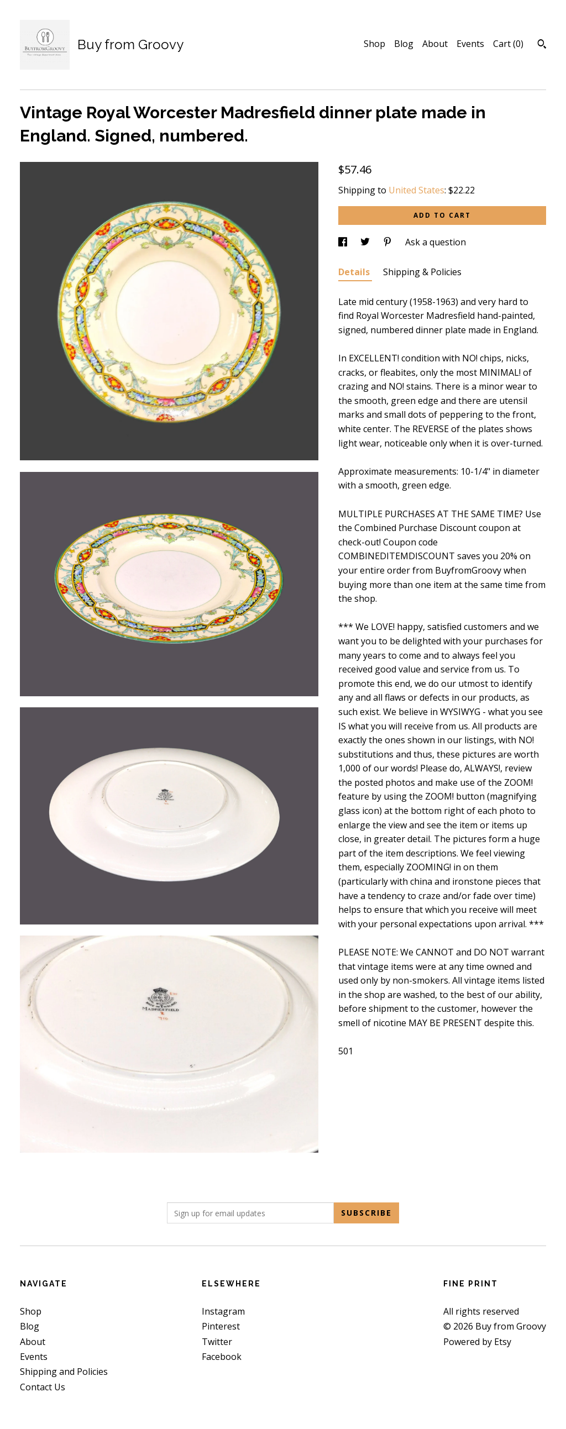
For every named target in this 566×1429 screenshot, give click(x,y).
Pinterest (221, 1326)
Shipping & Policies (422, 272)
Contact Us (42, 1387)
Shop (374, 44)
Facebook (222, 1357)
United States (416, 190)
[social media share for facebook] (343, 242)
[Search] (542, 45)
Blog (403, 44)
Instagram (223, 1311)
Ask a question (435, 242)
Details (355, 272)
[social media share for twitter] (366, 242)
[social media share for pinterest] (388, 242)
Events (470, 44)
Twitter (217, 1342)
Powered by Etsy (477, 1342)
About (435, 44)
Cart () (508, 44)
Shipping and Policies (64, 1371)
